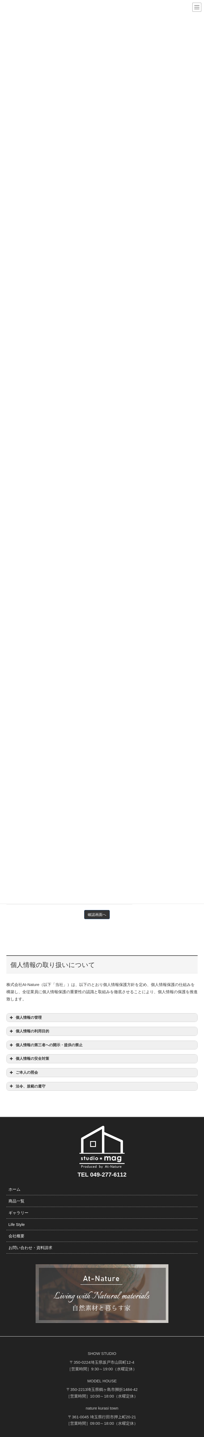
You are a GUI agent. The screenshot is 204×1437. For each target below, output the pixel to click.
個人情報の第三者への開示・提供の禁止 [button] (45, 1045)
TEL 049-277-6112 (102, 1174)
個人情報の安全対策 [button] (28, 1058)
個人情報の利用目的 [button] (28, 1031)
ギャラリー (18, 1212)
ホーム (14, 1189)
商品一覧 (16, 1201)
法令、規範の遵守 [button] (26, 1086)
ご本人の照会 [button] (23, 1072)
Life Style (16, 1224)
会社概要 (16, 1236)
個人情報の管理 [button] (25, 1017)
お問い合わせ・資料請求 (30, 1247)
